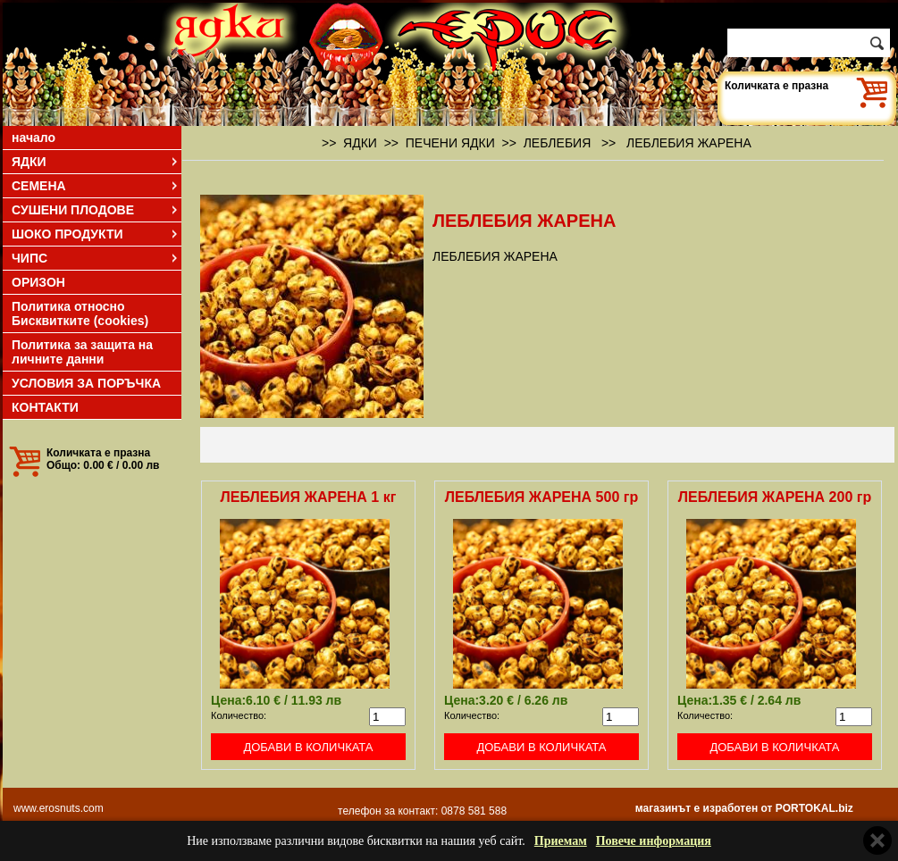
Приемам (560, 841)
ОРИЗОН (38, 282)
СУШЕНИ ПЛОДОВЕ (96, 210)
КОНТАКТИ (45, 407)
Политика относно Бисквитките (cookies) (80, 313)
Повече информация (653, 841)
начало (33, 137)
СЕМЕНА (96, 186)
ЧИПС (96, 258)
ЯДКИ (96, 162)
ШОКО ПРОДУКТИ (96, 234)
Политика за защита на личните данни (82, 352)
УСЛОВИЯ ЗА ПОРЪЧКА (86, 383)
